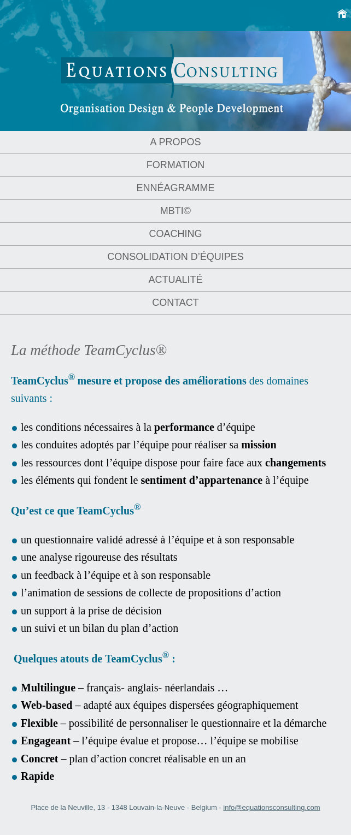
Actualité (175, 279)
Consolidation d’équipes (175, 256)
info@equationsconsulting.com (271, 807)
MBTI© (175, 210)
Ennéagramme (175, 187)
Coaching (175, 233)
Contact (175, 302)
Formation (176, 164)
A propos (175, 142)
